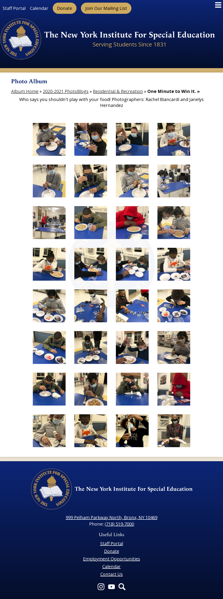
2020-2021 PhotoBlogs (66, 91)
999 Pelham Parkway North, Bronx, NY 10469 (111, 517)
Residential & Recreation (118, 91)
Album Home (24, 91)
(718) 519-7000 (119, 524)
